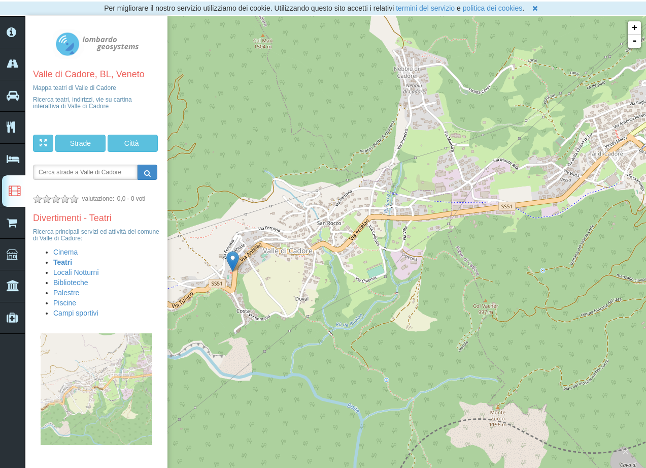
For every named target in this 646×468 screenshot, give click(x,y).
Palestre (66, 293)
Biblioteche (70, 282)
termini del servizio (425, 8)
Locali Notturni (76, 272)
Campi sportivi (75, 313)
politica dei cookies (493, 8)
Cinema (65, 252)
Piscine (64, 303)
